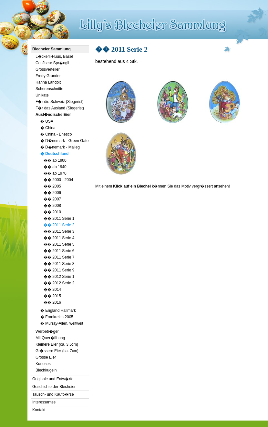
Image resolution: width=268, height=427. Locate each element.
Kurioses (43, 363)
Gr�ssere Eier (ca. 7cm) (57, 351)
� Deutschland (54, 153)
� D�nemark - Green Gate (64, 140)
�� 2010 (52, 212)
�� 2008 (52, 205)
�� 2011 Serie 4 (59, 238)
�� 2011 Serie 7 (59, 257)
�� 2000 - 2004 (58, 180)
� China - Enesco (56, 134)
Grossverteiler (48, 69)
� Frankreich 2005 (56, 317)
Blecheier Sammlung (51, 49)
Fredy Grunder (48, 76)
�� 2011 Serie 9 (59, 270)
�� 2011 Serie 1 (59, 218)
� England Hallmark (58, 310)
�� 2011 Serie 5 (59, 244)
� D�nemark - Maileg (60, 147)
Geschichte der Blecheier (54, 386)
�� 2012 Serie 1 (59, 276)
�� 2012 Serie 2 (59, 283)
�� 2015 (52, 296)
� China (48, 128)
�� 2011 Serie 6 (59, 251)
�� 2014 (52, 289)
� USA (46, 121)
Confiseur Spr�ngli (52, 63)
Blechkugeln (46, 370)
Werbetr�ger (47, 331)
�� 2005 (52, 186)
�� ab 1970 (55, 173)
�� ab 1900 (55, 160)
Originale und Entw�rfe (52, 379)
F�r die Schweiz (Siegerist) (60, 101)
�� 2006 (52, 192)
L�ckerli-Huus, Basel (54, 56)
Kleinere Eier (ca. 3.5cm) (57, 344)
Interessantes (44, 402)
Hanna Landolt (48, 82)
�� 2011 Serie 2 (59, 225)
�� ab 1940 (55, 167)
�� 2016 (52, 302)
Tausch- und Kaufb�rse (53, 394)
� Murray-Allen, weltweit (61, 323)
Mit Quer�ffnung (50, 338)
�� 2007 (52, 199)
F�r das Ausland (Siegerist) (60, 108)
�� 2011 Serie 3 (59, 231)
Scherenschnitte (49, 88)
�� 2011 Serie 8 (59, 263)
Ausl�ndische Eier (53, 114)
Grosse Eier (46, 357)
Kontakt (39, 410)
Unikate (42, 95)
